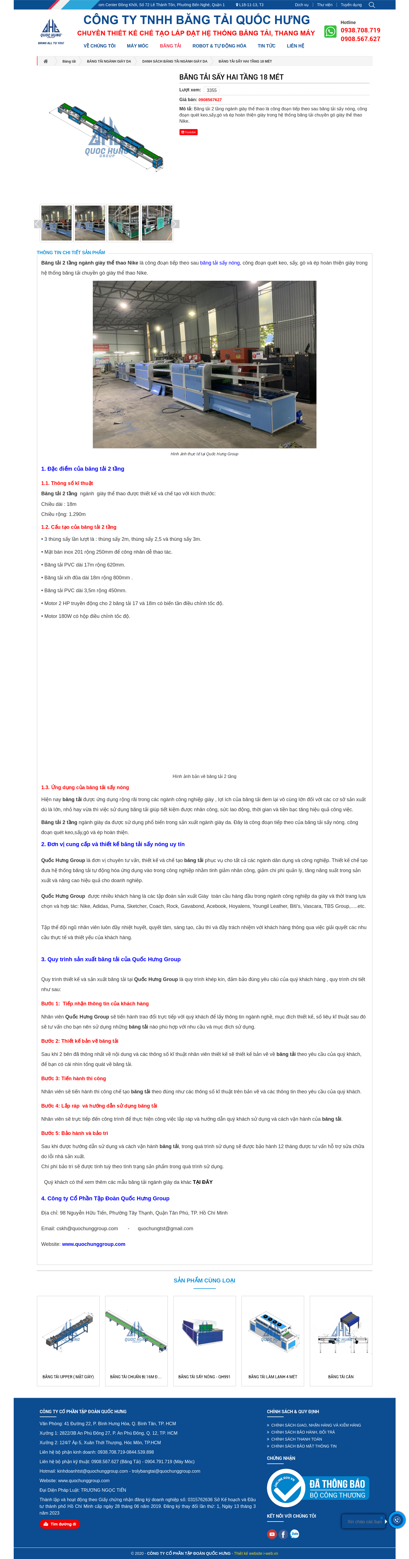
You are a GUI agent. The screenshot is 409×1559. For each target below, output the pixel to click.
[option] (56, 224)
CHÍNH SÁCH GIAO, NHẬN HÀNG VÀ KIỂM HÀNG (314, 1425)
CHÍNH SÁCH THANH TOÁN (294, 1439)
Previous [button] (38, 224)
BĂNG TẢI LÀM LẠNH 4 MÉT (273, 1377)
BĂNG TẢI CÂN (341, 1377)
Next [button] (175, 224)
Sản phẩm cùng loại (204, 1280)
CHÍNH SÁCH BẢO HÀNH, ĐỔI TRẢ (301, 1432)
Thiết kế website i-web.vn (256, 1553)
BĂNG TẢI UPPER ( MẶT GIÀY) (68, 1377)
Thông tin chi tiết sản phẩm (71, 252)
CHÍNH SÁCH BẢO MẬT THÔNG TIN (302, 1446)
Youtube (188, 132)
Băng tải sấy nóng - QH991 (204, 1377)
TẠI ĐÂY (203, 1182)
